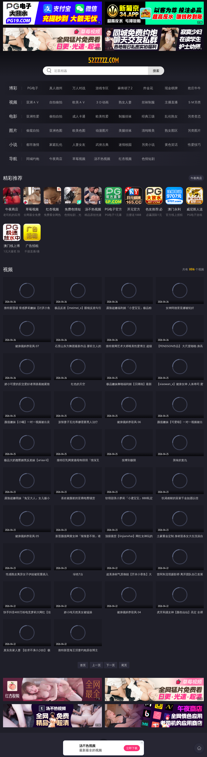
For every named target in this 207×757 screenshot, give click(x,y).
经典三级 (148, 116)
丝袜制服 (148, 102)
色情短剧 (148, 158)
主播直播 (171, 102)
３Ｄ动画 (102, 102)
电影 (13, 116)
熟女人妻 (125, 102)
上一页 (96, 665)
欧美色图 (78, 130)
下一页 (110, 665)
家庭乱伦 (55, 144)
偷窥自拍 (32, 130)
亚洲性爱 (32, 116)
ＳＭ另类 (194, 102)
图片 (13, 130)
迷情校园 (125, 144)
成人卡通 (78, 116)
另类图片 (194, 130)
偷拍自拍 (55, 116)
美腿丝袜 (125, 130)
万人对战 (78, 88)
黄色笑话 (171, 144)
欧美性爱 (102, 116)
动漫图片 (102, 130)
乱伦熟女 (171, 116)
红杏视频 (125, 158)
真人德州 (55, 88)
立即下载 (131, 748)
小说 (13, 144)
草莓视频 (78, 158)
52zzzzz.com (103, 60)
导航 (13, 158)
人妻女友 (78, 144)
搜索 (156, 70)
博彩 (13, 88)
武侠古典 (102, 144)
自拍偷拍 (55, 102)
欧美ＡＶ (78, 102)
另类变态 (194, 116)
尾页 (124, 665)
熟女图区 (171, 130)
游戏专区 (102, 88)
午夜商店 (55, 158)
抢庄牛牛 (194, 88)
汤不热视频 (102, 158)
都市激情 (32, 144)
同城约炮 (32, 158)
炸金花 (148, 88)
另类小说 (148, 144)
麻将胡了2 (125, 88)
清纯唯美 (148, 130)
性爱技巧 (194, 144)
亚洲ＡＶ (32, 102)
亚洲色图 (55, 130)
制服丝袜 (125, 116)
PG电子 (32, 88)
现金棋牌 (171, 88)
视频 (13, 102)
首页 (83, 665)
